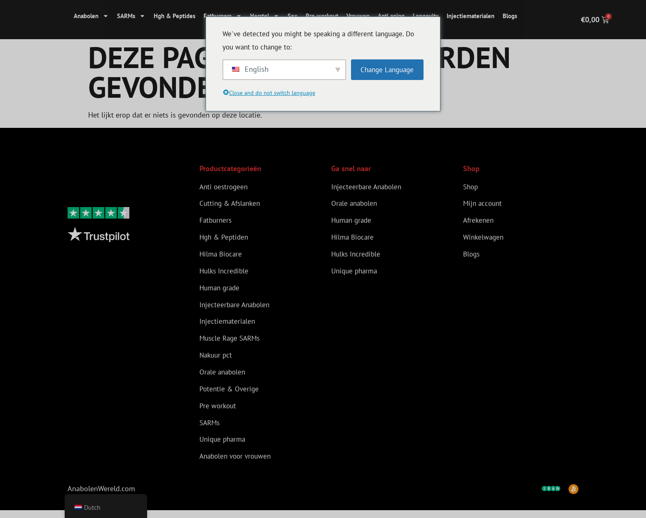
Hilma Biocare (221, 256)
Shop (471, 186)
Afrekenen (479, 221)
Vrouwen (358, 16)
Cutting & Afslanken (231, 204)
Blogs (510, 16)
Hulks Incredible (225, 273)
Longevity (425, 16)
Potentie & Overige (230, 394)
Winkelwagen (484, 238)
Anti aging (391, 16)
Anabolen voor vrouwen (237, 464)
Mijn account (483, 204)
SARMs (131, 16)
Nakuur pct (216, 360)
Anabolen (91, 16)
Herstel (264, 16)
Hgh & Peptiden (225, 238)
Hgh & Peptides (174, 16)
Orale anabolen (223, 377)
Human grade (221, 290)
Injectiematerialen (470, 16)
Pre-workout (322, 16)
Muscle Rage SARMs (231, 342)
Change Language (387, 69)
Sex (292, 16)
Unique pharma (224, 446)
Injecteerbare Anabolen (236, 308)
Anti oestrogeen (224, 186)
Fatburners (223, 16)
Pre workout (218, 412)
